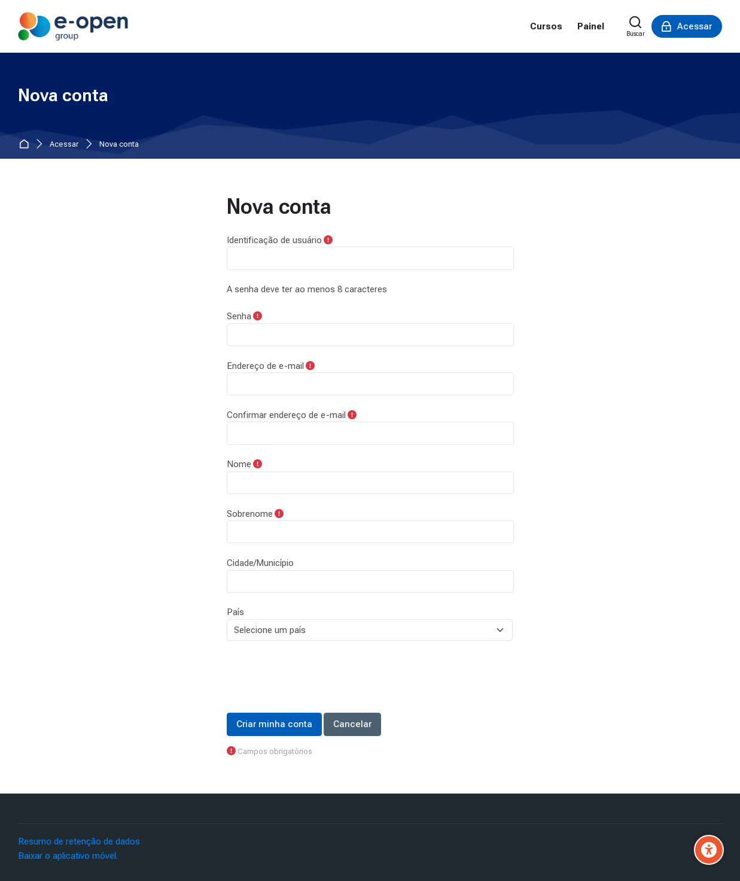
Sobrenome (250, 513)
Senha (239, 316)
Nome (239, 464)
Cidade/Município (260, 563)
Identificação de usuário (274, 240)
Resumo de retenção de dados (79, 841)
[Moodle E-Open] (73, 26)
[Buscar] (635, 26)
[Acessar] (686, 26)
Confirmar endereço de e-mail (286, 415)
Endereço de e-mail (265, 366)
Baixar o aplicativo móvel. (68, 855)
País (235, 612)
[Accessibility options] (709, 850)
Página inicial (26, 144)
